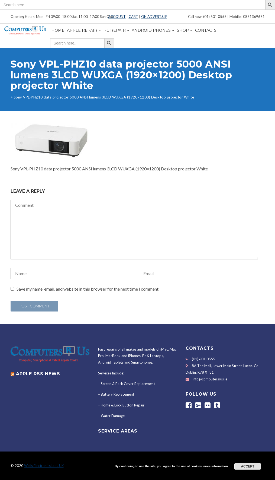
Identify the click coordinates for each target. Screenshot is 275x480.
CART (133, 16)
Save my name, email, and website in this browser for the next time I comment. (88, 288)
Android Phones (151, 30)
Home (57, 30)
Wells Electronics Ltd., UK (44, 465)
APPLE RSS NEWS (38, 373)
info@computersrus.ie (210, 379)
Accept (247, 466)
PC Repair (114, 30)
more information (215, 466)
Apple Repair (82, 30)
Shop (183, 30)
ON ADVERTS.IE (154, 16)
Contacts (205, 30)
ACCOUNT (117, 16)
